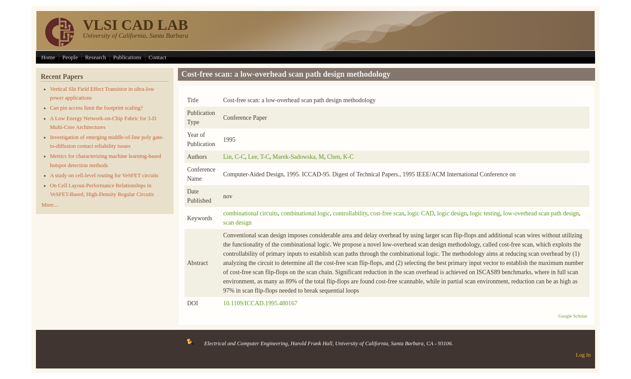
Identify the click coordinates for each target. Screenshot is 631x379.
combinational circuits (250, 213)
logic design (452, 213)
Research (95, 57)
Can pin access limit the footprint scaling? (96, 108)
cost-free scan (387, 213)
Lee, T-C (258, 157)
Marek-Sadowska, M (298, 157)
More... (50, 205)
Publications (127, 57)
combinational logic (305, 213)
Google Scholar (572, 316)
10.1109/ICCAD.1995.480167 (260, 303)
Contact (157, 57)
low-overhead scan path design (541, 213)
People (70, 57)
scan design (237, 222)
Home (48, 57)
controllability (350, 213)
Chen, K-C (340, 157)
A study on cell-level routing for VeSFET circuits (104, 175)
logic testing (485, 213)
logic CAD (420, 213)
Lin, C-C (234, 157)
